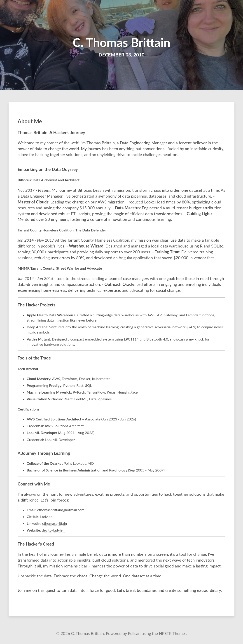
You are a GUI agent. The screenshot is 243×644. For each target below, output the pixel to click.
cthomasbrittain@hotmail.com (60, 510)
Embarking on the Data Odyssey (48, 169)
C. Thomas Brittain (121, 42)
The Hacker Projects (36, 304)
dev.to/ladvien (53, 530)
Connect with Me (34, 483)
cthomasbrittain (54, 523)
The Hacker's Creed (36, 543)
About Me (30, 121)
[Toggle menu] (232, 10)
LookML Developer (60, 439)
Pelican (135, 633)
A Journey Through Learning (44, 453)
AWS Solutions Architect (64, 426)
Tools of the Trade (34, 357)
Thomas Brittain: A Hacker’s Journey (51, 132)
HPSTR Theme (172, 633)
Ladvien (46, 516)
